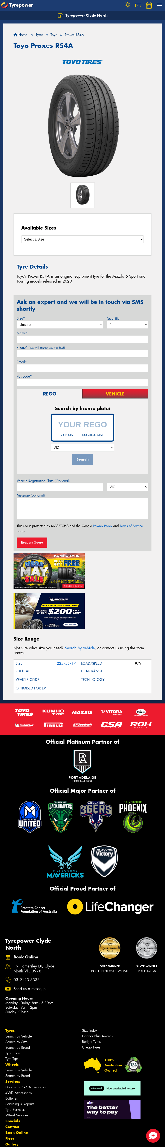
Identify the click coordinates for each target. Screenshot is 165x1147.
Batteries (11, 1056)
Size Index (89, 988)
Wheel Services (16, 1073)
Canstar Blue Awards (97, 994)
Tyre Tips (11, 1016)
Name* (22, 333)
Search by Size (16, 999)
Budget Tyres (91, 999)
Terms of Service (131, 526)
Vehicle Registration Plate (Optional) (43, 481)
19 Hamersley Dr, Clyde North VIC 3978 (34, 926)
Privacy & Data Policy (31, 1140)
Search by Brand (17, 1005)
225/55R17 (66, 621)
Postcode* (24, 376)
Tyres (10, 988)
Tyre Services (14, 1067)
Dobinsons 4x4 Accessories (25, 1045)
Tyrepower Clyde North (83, 15)
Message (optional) (31, 495)
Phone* (41, 347)
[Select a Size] (82, 239)
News (10, 1107)
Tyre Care (12, 1011)
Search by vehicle (80, 605)
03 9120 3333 (27, 937)
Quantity (113, 318)
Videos (11, 1113)
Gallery (11, 1102)
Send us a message (30, 946)
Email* (22, 362)
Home (20, 35)
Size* (21, 318)
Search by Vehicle (18, 994)
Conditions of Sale (57, 1140)
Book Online (16, 1090)
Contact (12, 1084)
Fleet (9, 1096)
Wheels (12, 1022)
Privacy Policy (102, 526)
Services (12, 1039)
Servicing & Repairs (19, 1061)
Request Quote (32, 542)
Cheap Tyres (91, 1005)
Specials (12, 1078)
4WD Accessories (18, 1050)
